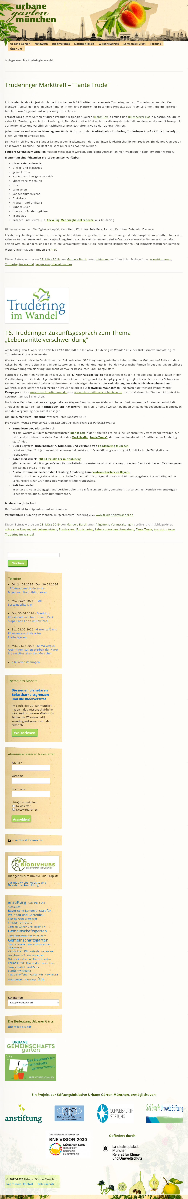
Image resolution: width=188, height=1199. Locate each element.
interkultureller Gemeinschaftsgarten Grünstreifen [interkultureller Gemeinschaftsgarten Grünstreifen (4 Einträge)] (29, 946)
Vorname (17, 776)
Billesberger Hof (139, 117)
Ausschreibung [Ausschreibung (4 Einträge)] (36, 902)
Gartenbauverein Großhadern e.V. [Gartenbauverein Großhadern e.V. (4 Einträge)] (27, 926)
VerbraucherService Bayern (111, 472)
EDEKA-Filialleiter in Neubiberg (60, 459)
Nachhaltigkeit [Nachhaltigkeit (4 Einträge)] (35, 955)
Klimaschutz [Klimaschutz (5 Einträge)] (15, 951)
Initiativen (102, 259)
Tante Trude (144, 529)
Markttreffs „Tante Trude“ (90, 437)
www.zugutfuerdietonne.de (48, 392)
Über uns (16, 48)
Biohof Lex (101, 117)
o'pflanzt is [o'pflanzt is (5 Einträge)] (35, 959)
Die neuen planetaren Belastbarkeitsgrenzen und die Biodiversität (30, 694)
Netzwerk (41, 43)
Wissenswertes (109, 43)
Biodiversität (61, 43)
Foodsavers (67, 529)
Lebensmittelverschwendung (114, 529)
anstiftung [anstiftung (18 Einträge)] (17, 902)
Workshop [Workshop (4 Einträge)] (30, 979)
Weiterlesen (24, 733)
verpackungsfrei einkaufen (54, 264)
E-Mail (17, 763)
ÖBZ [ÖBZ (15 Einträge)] (41, 979)
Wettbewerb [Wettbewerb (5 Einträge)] (15, 979)
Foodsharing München (113, 446)
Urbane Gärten (20, 43)
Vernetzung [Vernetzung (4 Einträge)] (51, 974)
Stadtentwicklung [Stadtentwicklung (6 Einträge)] (19, 970)
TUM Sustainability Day (25, 602)
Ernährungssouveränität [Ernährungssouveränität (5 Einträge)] (22, 918)
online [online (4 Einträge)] (47, 959)
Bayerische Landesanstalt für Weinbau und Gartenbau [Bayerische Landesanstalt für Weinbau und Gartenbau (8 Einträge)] (29, 913)
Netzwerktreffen (25, 809)
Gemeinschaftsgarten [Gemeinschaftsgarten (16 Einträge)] (27, 930)
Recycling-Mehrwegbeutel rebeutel (70, 220)
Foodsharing (84, 529)
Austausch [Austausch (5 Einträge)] (14, 906)
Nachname (19, 789)
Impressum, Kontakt (19, 1184)
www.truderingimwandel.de (114, 515)
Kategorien (15, 997)
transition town (160, 259)
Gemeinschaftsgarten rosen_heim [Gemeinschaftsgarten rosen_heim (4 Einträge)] (27, 935)
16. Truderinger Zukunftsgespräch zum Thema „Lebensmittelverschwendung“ (68, 336)
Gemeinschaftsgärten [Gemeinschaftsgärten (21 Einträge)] (28, 940)
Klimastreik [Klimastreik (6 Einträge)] (31, 951)
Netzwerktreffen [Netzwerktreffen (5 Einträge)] (18, 959)
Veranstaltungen (122, 524)
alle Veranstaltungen (26, 662)
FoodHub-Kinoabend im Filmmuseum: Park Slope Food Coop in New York (30, 617)
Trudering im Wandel (19, 264)
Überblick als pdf (19, 1026)
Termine (155, 43)
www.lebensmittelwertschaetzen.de (98, 392)
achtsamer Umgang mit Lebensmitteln (31, 529)
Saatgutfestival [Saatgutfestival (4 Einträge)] (16, 967)
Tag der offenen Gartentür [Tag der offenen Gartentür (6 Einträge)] (25, 974)
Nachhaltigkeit (84, 43)
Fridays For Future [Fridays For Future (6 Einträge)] (20, 922)
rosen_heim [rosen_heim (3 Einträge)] (48, 963)
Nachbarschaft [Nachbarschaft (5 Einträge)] (16, 955)
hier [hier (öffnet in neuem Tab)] (53, 249)
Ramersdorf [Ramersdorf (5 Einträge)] (33, 963)
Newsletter (21, 806)
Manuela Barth (77, 259)
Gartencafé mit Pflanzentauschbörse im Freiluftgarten (32, 633)
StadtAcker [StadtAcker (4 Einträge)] (33, 967)
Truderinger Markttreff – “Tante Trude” (57, 85)
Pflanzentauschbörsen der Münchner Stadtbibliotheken (27, 590)
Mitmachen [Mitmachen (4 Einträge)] (47, 951)
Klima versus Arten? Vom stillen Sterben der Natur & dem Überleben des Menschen (33, 649)
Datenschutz (46, 1184)
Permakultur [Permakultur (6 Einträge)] (16, 963)
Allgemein (102, 524)
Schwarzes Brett (134, 43)
